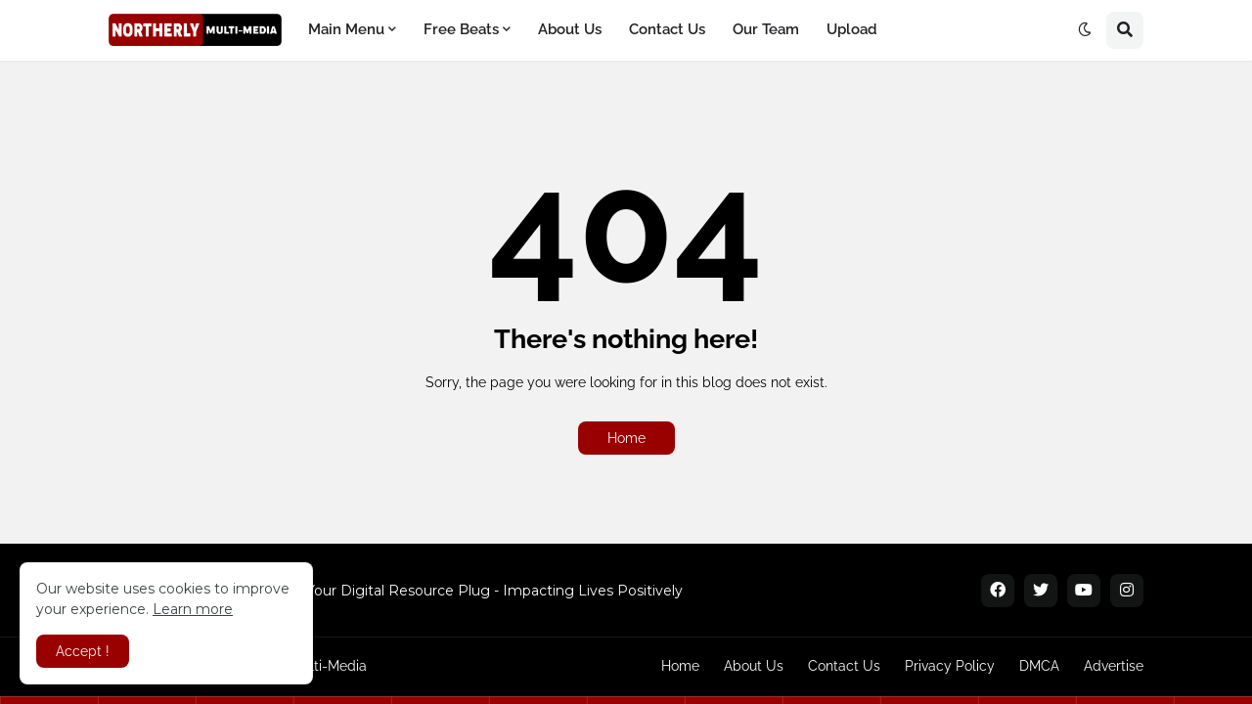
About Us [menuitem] (570, 29)
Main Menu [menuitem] (346, 29)
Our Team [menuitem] (766, 29)
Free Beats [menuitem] (461, 29)
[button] (1084, 30)
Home (626, 438)
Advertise (1113, 666)
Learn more (193, 609)
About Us (753, 666)
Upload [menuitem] (852, 29)
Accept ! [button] (83, 651)
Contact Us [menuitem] (667, 29)
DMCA (1039, 666)
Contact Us (844, 666)
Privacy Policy (950, 666)
